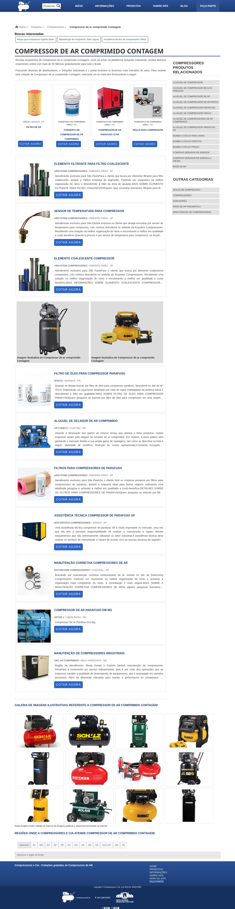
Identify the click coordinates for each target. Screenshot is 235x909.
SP (55, 845)
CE (96, 845)
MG (41, 845)
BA (89, 845)
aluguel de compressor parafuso (194, 107)
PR (62, 845)
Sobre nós (160, 6)
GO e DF (106, 845)
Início (79, 6)
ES (48, 845)
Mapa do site (158, 878)
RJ (34, 845)
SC (69, 845)
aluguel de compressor (188, 82)
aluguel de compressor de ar (191, 96)
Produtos (133, 6)
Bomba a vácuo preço (186, 147)
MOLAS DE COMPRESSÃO (186, 190)
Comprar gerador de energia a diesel (192, 159)
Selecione (24, 845)
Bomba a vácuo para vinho (189, 136)
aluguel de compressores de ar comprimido (193, 120)
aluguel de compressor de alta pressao (192, 89)
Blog (184, 6)
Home (153, 866)
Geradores (180, 201)
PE (83, 845)
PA (123, 845)
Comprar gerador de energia (191, 152)
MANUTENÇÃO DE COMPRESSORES (192, 212)
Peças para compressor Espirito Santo (35, 39)
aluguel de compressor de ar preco (195, 102)
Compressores (182, 195)
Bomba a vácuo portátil (187, 141)
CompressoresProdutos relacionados (188, 67)
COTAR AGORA (30, 143)
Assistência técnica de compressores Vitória (125, 39)
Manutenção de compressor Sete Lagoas (79, 39)
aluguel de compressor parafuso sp (194, 129)
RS (76, 845)
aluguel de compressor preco (192, 113)
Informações (104, 6)
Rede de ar (179, 166)
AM (116, 845)
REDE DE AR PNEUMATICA (187, 206)
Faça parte (208, 6)
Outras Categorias (193, 179)
